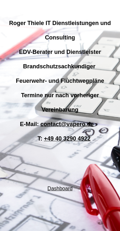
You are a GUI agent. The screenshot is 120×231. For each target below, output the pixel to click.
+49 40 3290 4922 (67, 138)
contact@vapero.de (67, 124)
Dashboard (59, 188)
